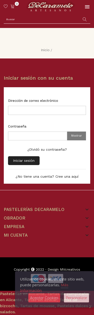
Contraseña (17, 126)
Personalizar (76, 297)
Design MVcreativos (64, 269)
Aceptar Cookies (44, 297)
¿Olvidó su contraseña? (47, 149)
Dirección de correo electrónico (33, 101)
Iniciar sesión (24, 161)
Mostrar (76, 135)
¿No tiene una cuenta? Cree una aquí (47, 176)
